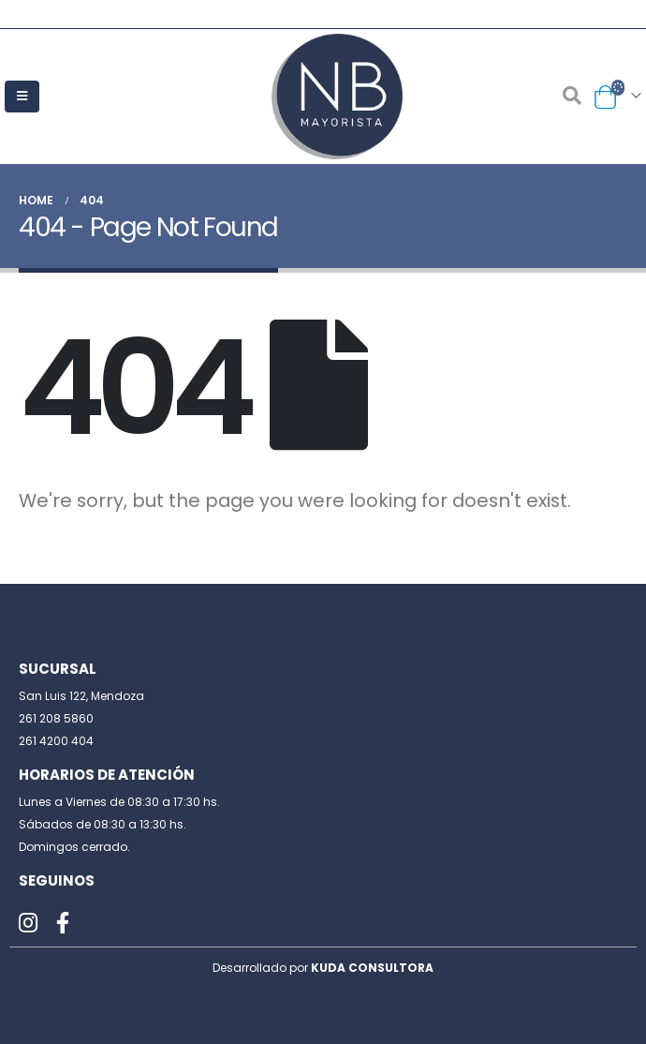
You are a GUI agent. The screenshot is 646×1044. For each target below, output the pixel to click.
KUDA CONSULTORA (372, 968)
